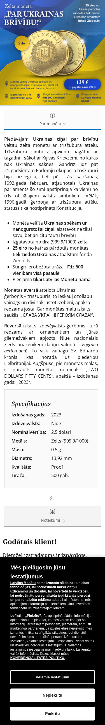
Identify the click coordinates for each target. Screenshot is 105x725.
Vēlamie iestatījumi (52, 677)
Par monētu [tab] (52, 119)
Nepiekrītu (52, 695)
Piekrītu (52, 714)
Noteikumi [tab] (52, 516)
